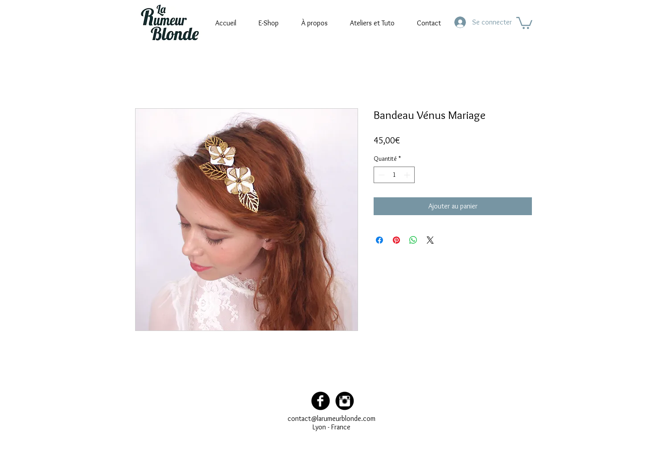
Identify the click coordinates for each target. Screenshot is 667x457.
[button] (524, 22)
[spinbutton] (394, 175)
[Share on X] (430, 240)
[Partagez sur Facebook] (379, 240)
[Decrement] (380, 175)
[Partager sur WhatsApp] (413, 240)
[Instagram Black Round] (344, 401)
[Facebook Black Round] (320, 401)
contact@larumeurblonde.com (331, 418)
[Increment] (407, 175)
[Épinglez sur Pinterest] (396, 240)
